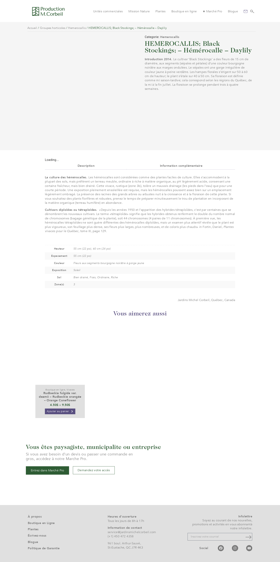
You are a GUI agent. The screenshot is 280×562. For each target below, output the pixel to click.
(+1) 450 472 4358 (121, 536)
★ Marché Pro (212, 11)
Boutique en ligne (184, 11)
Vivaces (71, 389)
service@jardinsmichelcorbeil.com (132, 532)
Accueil (32, 28)
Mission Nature (139, 11)
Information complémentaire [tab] (181, 166)
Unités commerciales (108, 11)
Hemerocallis (77, 28)
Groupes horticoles (52, 28)
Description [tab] (86, 166)
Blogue (233, 11)
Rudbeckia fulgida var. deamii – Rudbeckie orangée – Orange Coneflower (60, 396)
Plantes (160, 11)
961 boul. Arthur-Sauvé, (124, 543)
